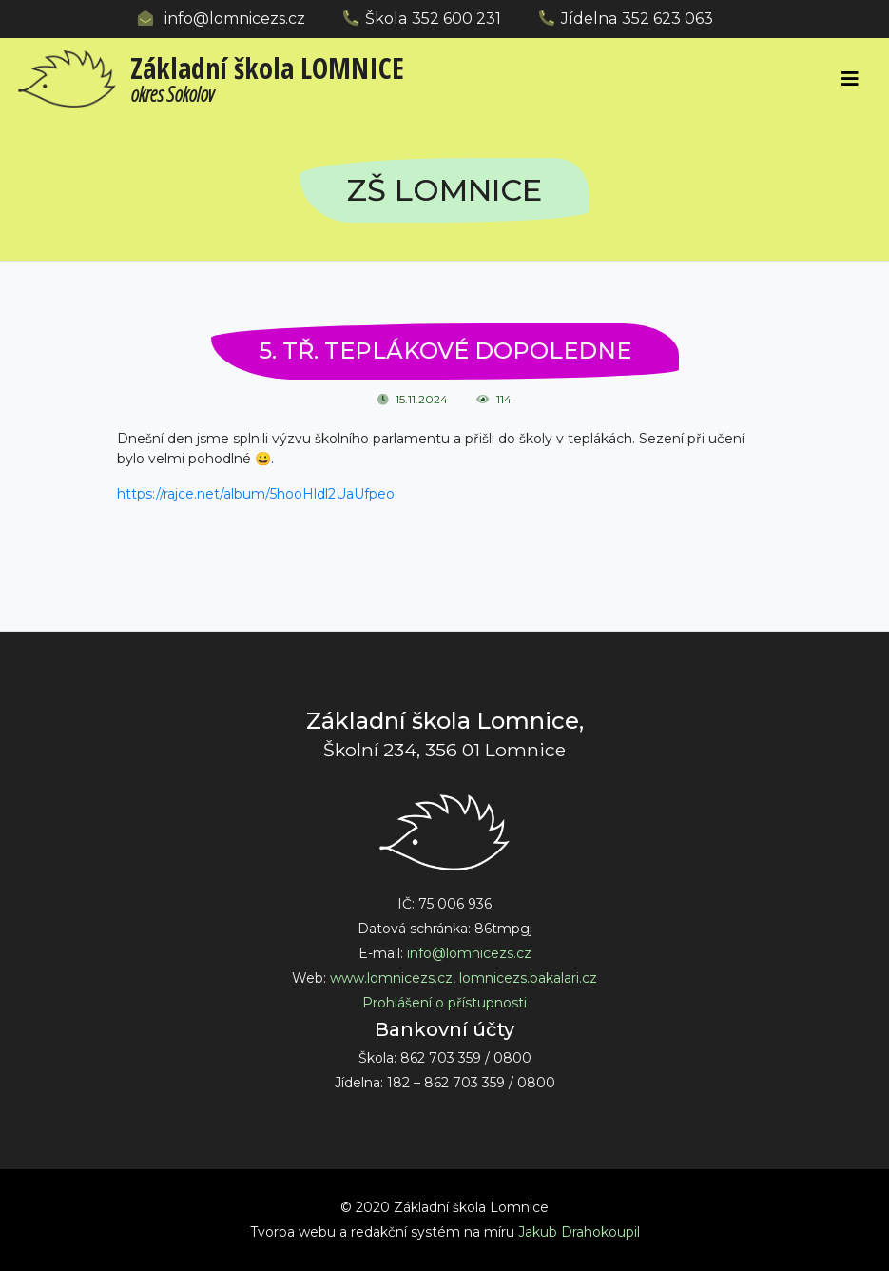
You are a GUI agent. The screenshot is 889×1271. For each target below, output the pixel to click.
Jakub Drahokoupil (579, 1232)
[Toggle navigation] (849, 79)
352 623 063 (667, 19)
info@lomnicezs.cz (234, 19)
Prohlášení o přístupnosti (444, 1002)
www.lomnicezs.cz (391, 978)
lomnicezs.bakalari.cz (528, 978)
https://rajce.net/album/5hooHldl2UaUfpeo (256, 493)
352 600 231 (456, 19)
